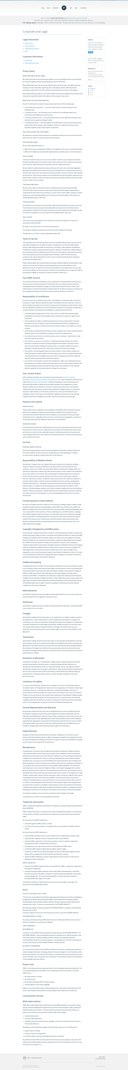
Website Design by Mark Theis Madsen (31, 1067)
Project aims (28, 60)
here (92, 20)
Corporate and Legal (100, 1058)
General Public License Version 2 (38, 382)
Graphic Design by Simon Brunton (30, 1065)
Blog (41, 8)
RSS (90, 94)
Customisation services (32, 63)
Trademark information (32, 48)
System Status (102, 1057)
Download (55, 8)
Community (84, 8)
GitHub (91, 92)
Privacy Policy (29, 43)
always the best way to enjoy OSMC (76, 18)
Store (76, 8)
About (47, 8)
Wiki (71, 8)
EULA (26, 51)
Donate (90, 52)
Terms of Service (30, 46)
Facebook (91, 88)
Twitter (91, 90)
